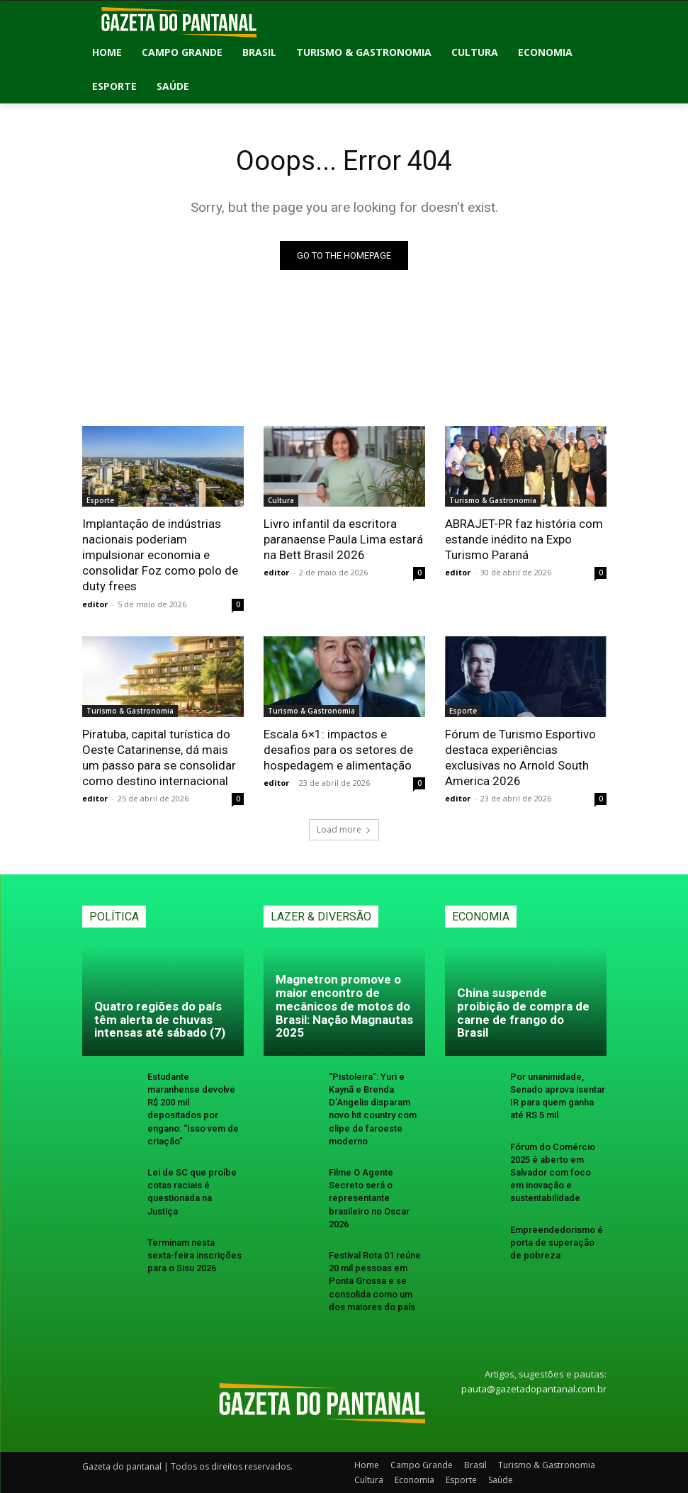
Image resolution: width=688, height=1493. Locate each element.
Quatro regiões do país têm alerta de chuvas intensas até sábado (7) (159, 1019)
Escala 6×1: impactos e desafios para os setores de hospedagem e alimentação (338, 749)
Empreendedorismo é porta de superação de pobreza (556, 1242)
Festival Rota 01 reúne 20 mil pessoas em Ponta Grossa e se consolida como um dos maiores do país (375, 1281)
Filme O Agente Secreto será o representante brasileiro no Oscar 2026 (369, 1198)
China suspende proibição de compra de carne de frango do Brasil (523, 1013)
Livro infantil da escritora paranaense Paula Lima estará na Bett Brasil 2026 (343, 539)
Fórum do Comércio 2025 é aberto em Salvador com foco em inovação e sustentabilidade (552, 1173)
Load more (344, 829)
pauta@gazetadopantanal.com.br (534, 1388)
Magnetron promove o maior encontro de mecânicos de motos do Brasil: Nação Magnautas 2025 (344, 1006)
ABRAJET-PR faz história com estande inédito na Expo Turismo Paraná (524, 539)
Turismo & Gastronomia (492, 500)
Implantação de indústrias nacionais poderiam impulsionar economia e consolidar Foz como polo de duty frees (160, 555)
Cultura (281, 500)
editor (95, 604)
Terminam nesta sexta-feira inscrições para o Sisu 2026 (194, 1255)
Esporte (100, 500)
